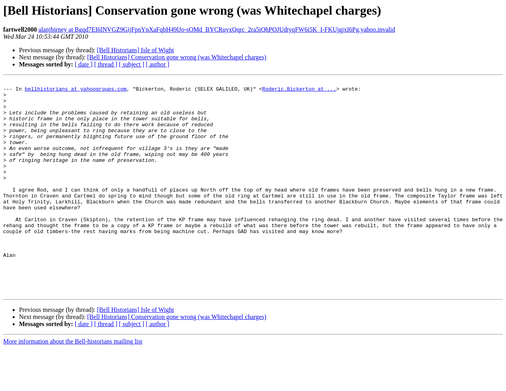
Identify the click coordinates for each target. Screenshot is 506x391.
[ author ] (158, 64)
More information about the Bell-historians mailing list (72, 384)
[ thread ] (105, 64)
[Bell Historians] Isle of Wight (135, 50)
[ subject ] (131, 64)
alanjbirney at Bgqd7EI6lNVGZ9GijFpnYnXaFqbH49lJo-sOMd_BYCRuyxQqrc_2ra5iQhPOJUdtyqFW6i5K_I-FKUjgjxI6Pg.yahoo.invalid (216, 29)
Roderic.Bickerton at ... (299, 91)
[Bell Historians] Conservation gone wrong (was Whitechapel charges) (176, 57)
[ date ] (84, 64)
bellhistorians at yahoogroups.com (75, 91)
